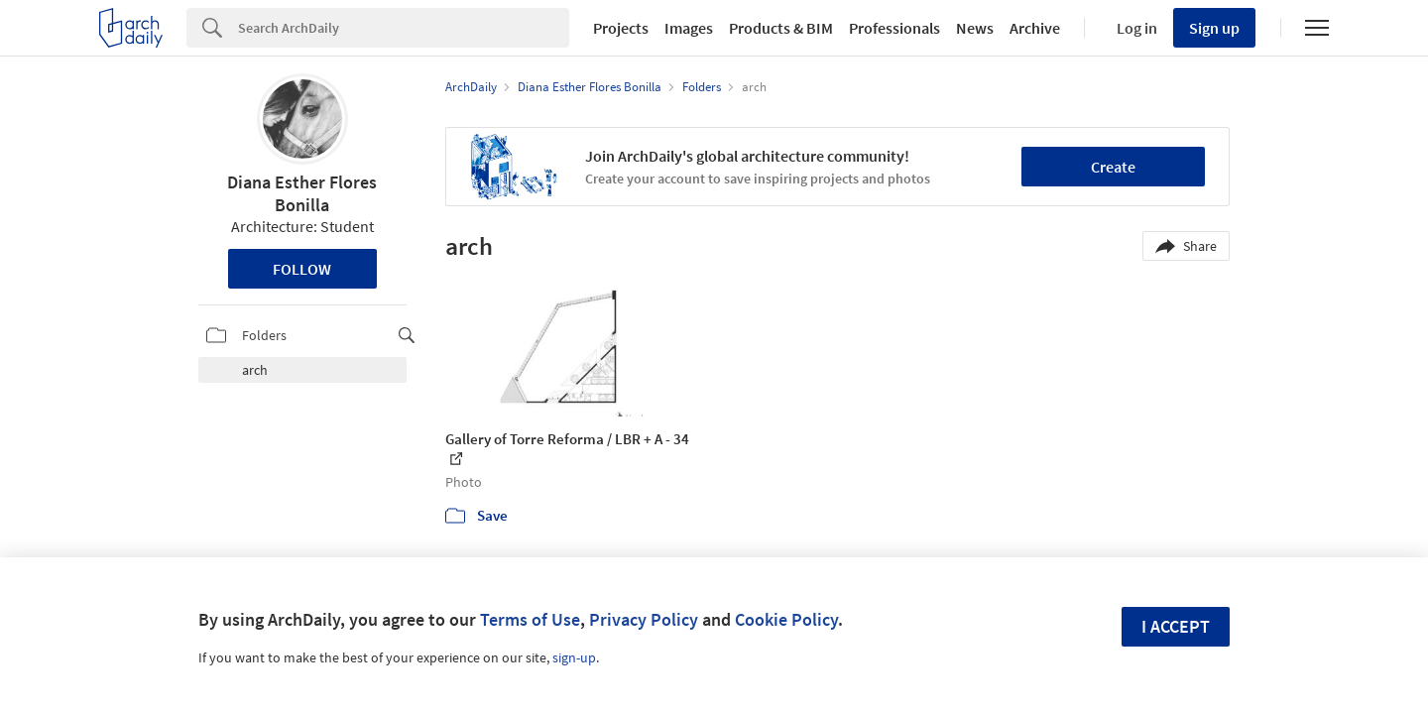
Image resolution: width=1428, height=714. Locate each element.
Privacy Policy (643, 619)
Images (688, 28)
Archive (1035, 28)
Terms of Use (530, 619)
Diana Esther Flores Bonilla (302, 193)
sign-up (574, 657)
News (975, 28)
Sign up (1214, 28)
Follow (302, 269)
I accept (1175, 626)
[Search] (403, 28)
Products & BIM (781, 28)
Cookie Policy (786, 619)
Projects (621, 28)
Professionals (894, 28)
